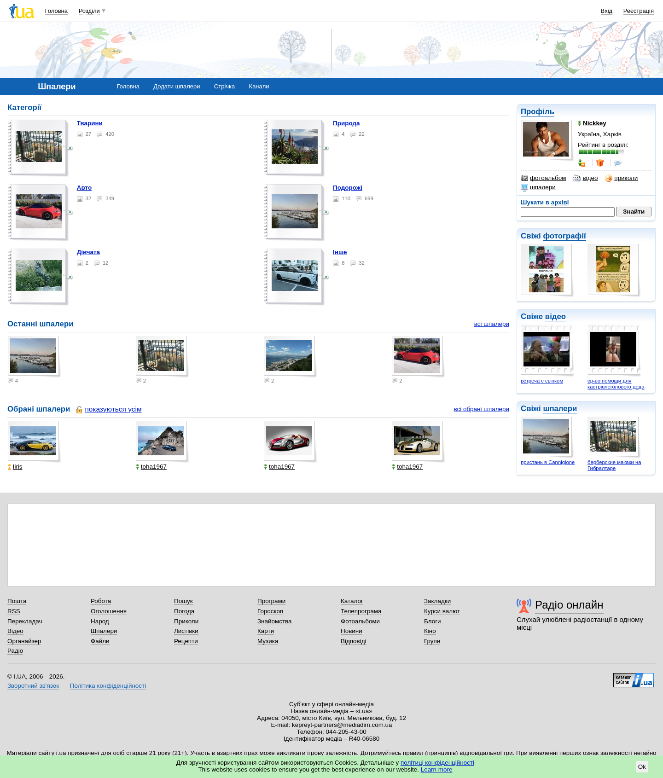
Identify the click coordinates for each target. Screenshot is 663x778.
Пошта (16, 601)
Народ (100, 621)
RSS (13, 611)
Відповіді (353, 641)
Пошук (183, 601)
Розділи (89, 10)
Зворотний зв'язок (33, 685)
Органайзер (24, 641)
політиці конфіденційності (437, 762)
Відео (15, 630)
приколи (621, 178)
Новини (351, 630)
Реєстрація (638, 10)
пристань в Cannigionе (548, 462)
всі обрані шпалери (481, 409)
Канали (259, 86)
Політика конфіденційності (108, 685)
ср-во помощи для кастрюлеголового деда (615, 383)
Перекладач (24, 621)
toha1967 (151, 466)
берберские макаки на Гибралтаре (614, 465)
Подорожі (347, 187)
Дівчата (88, 252)
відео (585, 178)
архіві (560, 202)
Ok (642, 766)
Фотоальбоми (360, 621)
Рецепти (186, 641)
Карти (265, 630)
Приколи (186, 621)
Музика (267, 641)
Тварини (90, 123)
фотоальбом (543, 178)
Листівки (186, 630)
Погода (184, 611)
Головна (56, 10)
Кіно (430, 630)
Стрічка (224, 86)
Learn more (437, 769)
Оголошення (109, 611)
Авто (84, 187)
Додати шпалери (176, 86)
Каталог (352, 601)
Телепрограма (361, 611)
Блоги (432, 621)
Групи (432, 641)
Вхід (607, 10)
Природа (346, 123)
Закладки (437, 601)
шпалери (538, 187)
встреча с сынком (542, 380)
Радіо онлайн (569, 604)
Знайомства (274, 621)
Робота (101, 601)
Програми (271, 601)
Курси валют (442, 611)
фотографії (564, 236)
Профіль (537, 111)
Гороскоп (270, 611)
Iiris (15, 466)
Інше (340, 252)
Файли (100, 641)
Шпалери (104, 630)
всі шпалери (491, 323)
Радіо (15, 650)
